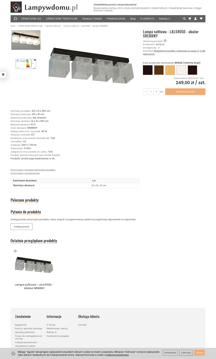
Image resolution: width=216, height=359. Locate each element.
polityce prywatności (117, 354)
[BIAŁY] (181, 70)
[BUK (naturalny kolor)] (170, 70)
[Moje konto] (195, 18)
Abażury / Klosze (92, 18)
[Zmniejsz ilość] (156, 91)
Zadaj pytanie (21, 226)
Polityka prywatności (26, 342)
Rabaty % (164, 18)
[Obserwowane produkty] (201, 18)
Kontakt (82, 324)
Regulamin (21, 324)
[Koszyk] (190, 18)
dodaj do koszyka (185, 91)
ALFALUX (160, 44)
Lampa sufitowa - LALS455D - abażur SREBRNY (34, 286)
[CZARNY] (192, 70)
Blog (132, 18)
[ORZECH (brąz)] (159, 70)
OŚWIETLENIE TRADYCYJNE (61, 18)
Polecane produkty (25, 200)
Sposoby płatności (25, 332)
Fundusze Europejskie (58, 336)
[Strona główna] (48, 7)
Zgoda (199, 352)
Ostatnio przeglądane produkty (34, 240)
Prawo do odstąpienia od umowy (28, 337)
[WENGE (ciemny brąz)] (148, 70)
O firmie (51, 324)
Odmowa (186, 352)
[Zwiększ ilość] (145, 91)
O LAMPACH (147, 18)
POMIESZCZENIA (116, 18)
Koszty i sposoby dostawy (28, 328)
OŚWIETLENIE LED (31, 18)
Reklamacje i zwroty (57, 328)
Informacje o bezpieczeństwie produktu (33, 169)
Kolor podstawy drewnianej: (171, 62)
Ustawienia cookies (25, 346)
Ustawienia (170, 352)
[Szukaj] (184, 18)
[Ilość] (151, 91)
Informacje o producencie (25, 173)
